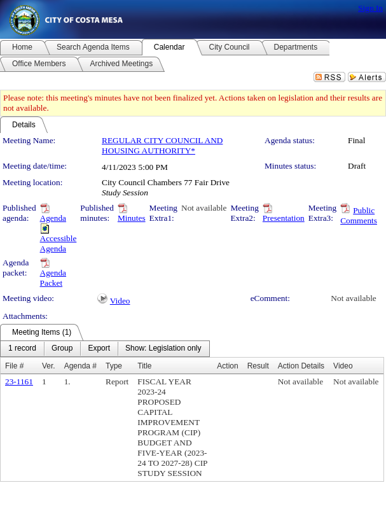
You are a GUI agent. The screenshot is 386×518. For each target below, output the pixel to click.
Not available (203, 208)
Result (258, 365)
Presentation (284, 218)
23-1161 (19, 381)
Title (144, 365)
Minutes (132, 218)
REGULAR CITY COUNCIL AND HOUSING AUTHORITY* (162, 145)
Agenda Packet (53, 278)
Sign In (370, 8)
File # (14, 365)
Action (227, 365)
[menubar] (105, 348)
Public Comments (358, 215)
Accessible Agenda (58, 243)
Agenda (53, 218)
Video (120, 300)
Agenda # (80, 365)
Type (114, 365)
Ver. (48, 365)
